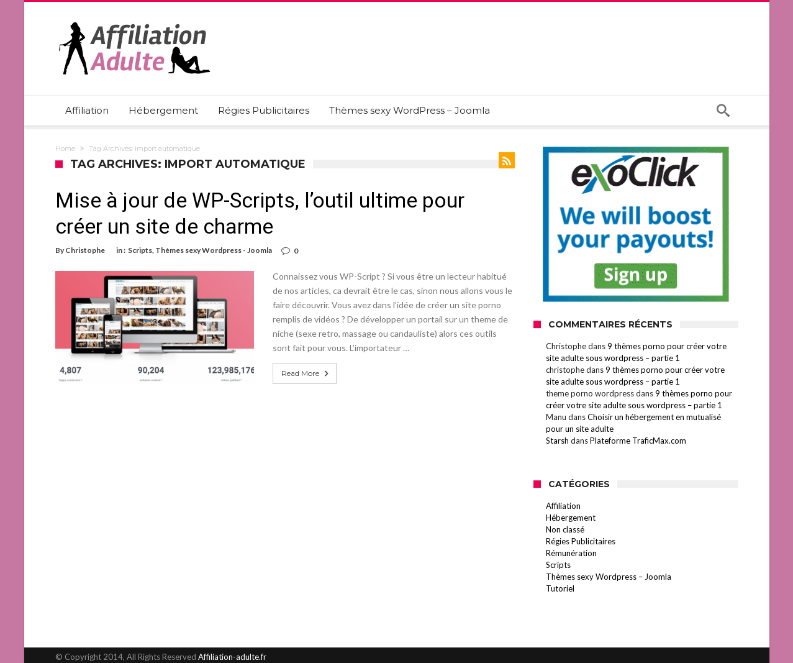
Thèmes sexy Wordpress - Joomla (213, 250)
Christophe (85, 250)
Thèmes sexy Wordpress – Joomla (608, 577)
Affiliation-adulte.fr (232, 657)
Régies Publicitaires (580, 541)
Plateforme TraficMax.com (638, 441)
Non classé (565, 529)
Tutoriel (560, 588)
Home (65, 148)
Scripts (140, 250)
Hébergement (571, 518)
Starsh (557, 441)
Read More (306, 373)
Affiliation (563, 506)
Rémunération (571, 553)
